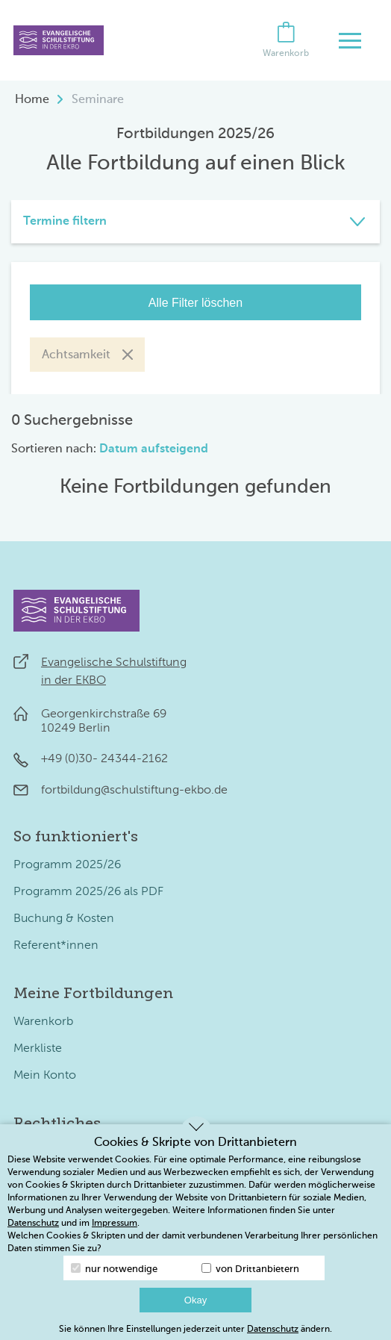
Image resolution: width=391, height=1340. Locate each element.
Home (32, 100)
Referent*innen (55, 946)
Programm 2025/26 (67, 865)
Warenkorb (43, 1022)
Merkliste (37, 1049)
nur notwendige (114, 1268)
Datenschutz (33, 1223)
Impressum (114, 1223)
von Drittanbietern (250, 1268)
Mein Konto (44, 1076)
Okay (195, 1300)
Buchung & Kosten (63, 919)
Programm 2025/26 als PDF (88, 892)
